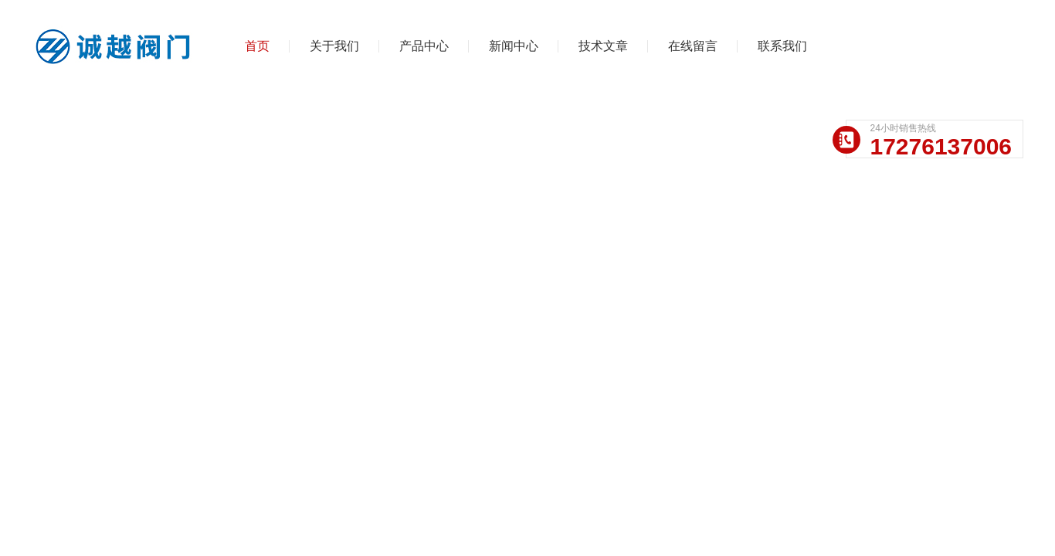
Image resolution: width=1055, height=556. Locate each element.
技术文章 (603, 46)
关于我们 (334, 46)
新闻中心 (513, 46)
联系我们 (782, 46)
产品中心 (424, 46)
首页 (257, 46)
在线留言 (692, 46)
